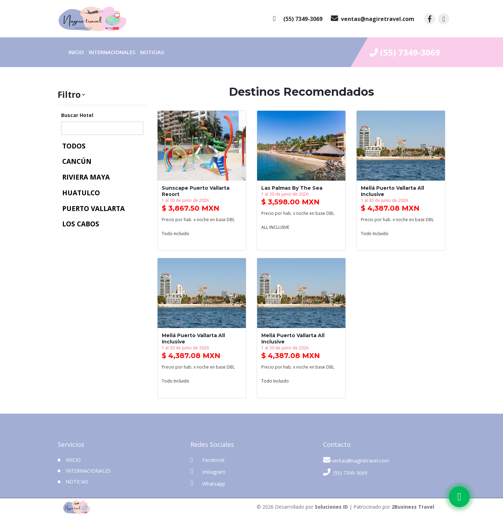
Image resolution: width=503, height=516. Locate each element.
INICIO (73, 460)
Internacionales (112, 52)
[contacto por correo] (372, 19)
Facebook (207, 459)
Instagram (207, 471)
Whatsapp (207, 483)
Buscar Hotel (77, 115)
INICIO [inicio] (76, 52)
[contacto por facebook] (429, 18)
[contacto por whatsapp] (297, 19)
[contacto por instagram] (443, 18)
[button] (102, 95)
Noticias (152, 52)
